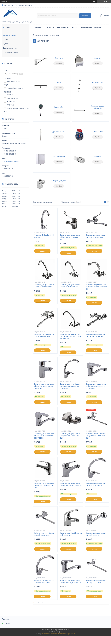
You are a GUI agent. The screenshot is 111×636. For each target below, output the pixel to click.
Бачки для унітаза (58, 156)
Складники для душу (58, 181)
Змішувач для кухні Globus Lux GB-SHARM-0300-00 (44, 286)
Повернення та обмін (10, 52)
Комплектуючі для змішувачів (97, 107)
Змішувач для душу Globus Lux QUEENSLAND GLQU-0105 (70, 436)
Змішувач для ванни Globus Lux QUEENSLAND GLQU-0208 (96, 436)
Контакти (49, 27)
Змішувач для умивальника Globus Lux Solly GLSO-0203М (71, 582)
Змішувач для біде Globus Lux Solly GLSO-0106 (71, 534)
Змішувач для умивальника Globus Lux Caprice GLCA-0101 (44, 485)
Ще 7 (8, 111)
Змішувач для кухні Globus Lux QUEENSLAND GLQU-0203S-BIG (70, 386)
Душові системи (97, 82)
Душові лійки (58, 107)
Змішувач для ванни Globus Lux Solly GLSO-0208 (96, 582)
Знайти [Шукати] (85, 16)
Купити (42, 251)
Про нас (6, 39)
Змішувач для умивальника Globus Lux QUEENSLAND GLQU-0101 (44, 386)
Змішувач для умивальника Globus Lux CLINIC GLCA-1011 (70, 237)
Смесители (59, 58)
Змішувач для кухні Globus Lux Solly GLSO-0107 (95, 534)
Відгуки (5, 44)
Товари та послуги (9, 35)
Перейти (59, 63)
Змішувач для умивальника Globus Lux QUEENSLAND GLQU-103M (96, 386)
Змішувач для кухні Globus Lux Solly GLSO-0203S (44, 582)
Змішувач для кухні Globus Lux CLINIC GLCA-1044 (95, 236)
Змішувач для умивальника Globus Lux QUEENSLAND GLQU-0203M (44, 436)
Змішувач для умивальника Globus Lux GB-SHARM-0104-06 (96, 287)
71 (42, 602)
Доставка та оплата (10, 48)
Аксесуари (97, 58)
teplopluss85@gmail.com (10, 161)
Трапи (59, 82)
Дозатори (97, 156)
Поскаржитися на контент (49, 634)
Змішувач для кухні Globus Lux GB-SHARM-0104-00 (70, 286)
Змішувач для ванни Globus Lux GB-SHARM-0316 (44, 335)
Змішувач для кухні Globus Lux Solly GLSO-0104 (44, 534)
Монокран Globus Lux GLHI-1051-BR (44, 236)
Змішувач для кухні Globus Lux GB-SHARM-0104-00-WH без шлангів (70, 337)
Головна (37, 27)
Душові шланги (97, 132)
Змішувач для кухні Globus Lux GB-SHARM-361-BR (95, 335)
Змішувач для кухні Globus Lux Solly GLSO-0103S (95, 484)
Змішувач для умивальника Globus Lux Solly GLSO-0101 (70, 484)
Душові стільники (58, 132)
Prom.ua (66, 630)
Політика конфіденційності (66, 634)
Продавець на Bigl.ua (55, 632)
